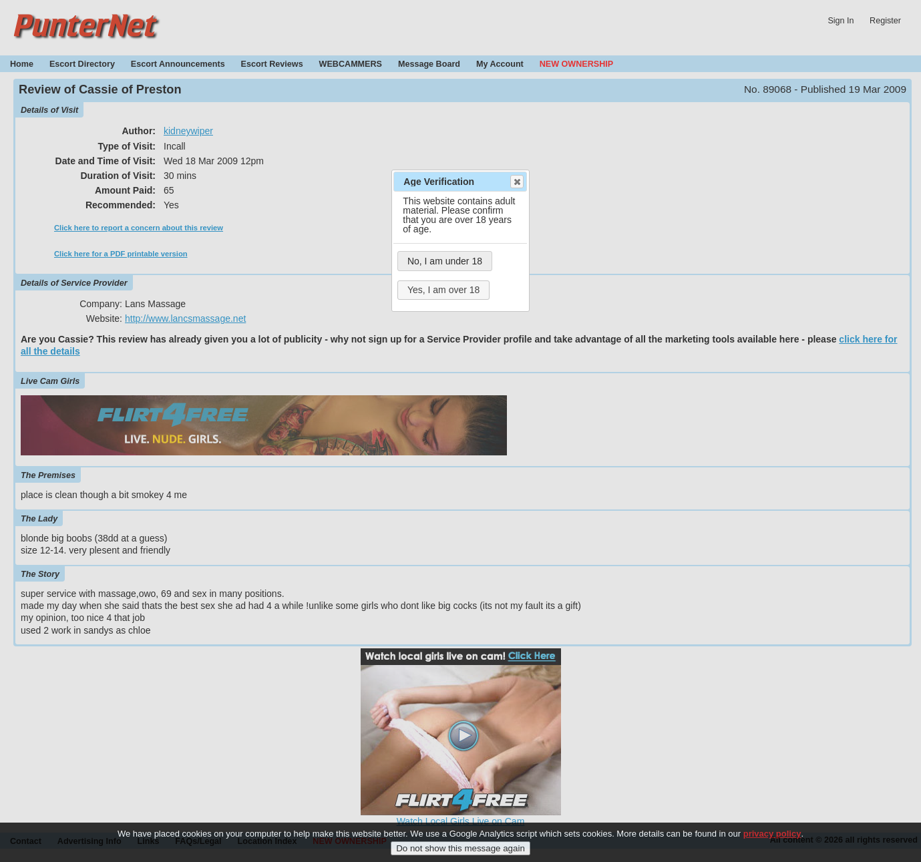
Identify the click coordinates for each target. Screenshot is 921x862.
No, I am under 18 (444, 261)
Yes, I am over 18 (443, 289)
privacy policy (772, 836)
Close (516, 181)
